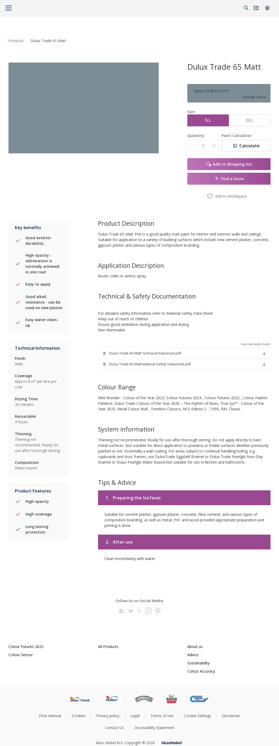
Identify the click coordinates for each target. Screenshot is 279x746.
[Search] (246, 8)
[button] (267, 8)
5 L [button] (208, 120)
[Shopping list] (257, 8)
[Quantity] (203, 146)
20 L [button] (250, 120)
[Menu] (8, 8)
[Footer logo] (80, 698)
